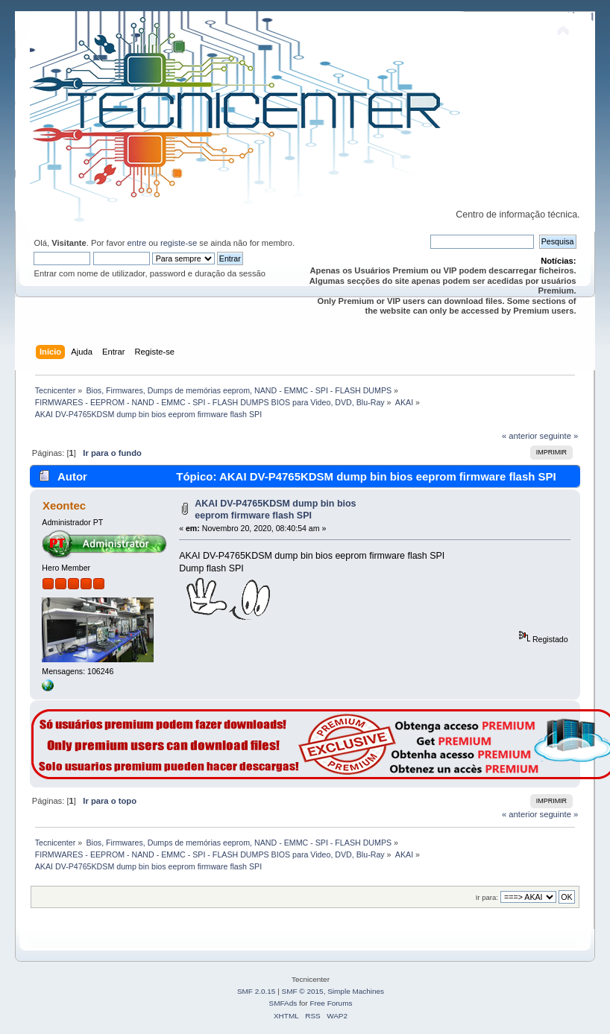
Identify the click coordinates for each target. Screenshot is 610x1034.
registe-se (178, 242)
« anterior (519, 435)
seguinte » (559, 435)
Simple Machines (355, 991)
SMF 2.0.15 (256, 991)
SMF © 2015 (303, 991)
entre (137, 242)
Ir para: (487, 897)
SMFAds (283, 1003)
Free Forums (330, 1003)
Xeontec (64, 505)
